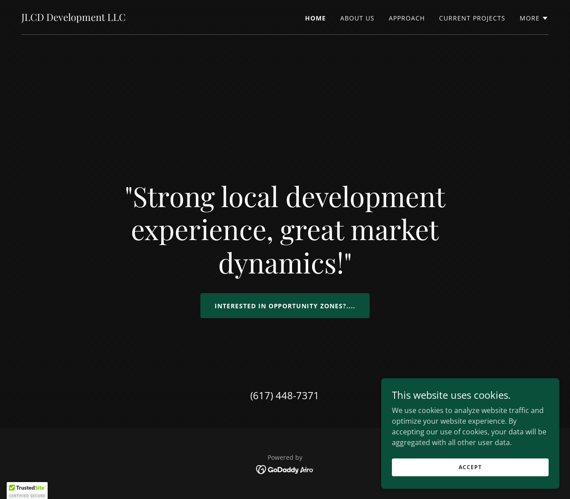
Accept (470, 485)
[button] (534, 18)
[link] (73, 18)
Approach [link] (407, 18)
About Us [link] (357, 18)
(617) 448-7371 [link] (284, 395)
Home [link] (315, 18)
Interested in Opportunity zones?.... (285, 306)
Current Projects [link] (472, 18)
